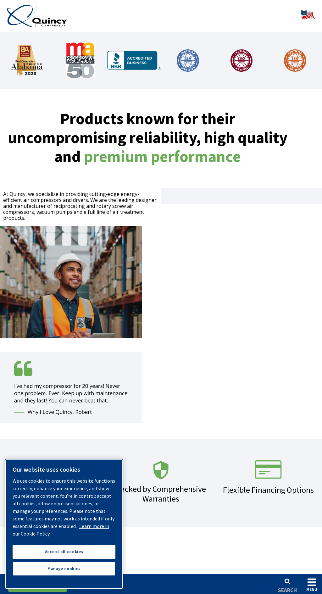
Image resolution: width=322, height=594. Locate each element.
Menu (311, 584)
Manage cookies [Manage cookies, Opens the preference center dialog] (63, 568)
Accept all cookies (64, 551)
